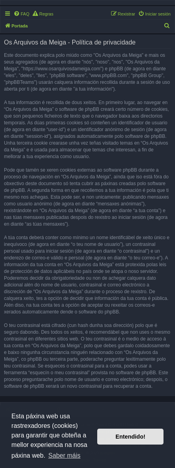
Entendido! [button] (130, 436)
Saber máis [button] (64, 455)
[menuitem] (21, 14)
